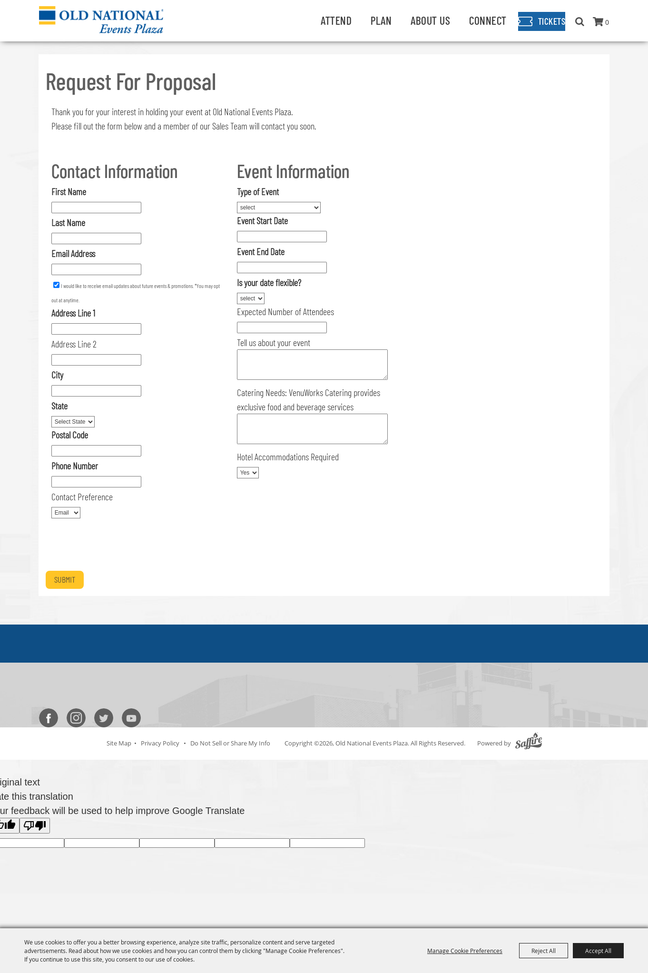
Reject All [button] (543, 950)
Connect (472, 20)
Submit (64, 579)
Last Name (68, 222)
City (57, 374)
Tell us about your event (273, 342)
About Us (415, 20)
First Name (68, 191)
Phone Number (74, 465)
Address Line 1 (73, 312)
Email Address (73, 253)
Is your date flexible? (269, 282)
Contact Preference (82, 496)
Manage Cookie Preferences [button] (464, 950)
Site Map (119, 743)
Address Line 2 (74, 343)
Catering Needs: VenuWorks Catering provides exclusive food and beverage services (308, 399)
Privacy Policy (160, 743)
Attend (320, 20)
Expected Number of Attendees (285, 311)
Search (579, 21)
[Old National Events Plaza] (104, 20)
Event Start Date (262, 220)
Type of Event (258, 191)
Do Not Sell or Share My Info (230, 743)
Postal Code (69, 434)
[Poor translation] (35, 826)
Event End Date (261, 251)
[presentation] (118, 546)
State (59, 405)
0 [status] (607, 22)
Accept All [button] (598, 950)
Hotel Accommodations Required (288, 456)
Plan (365, 20)
